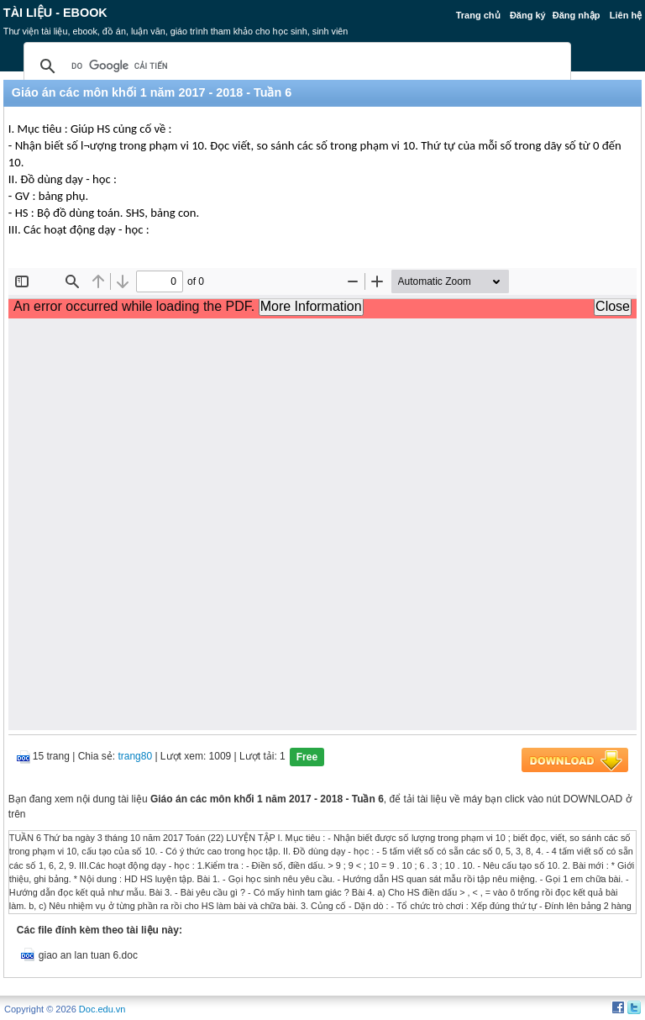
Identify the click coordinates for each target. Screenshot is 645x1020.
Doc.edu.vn (102, 1009)
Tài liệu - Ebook (55, 12)
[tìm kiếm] (294, 66)
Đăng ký (528, 15)
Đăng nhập (576, 15)
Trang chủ (478, 15)
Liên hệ (626, 15)
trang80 (135, 756)
